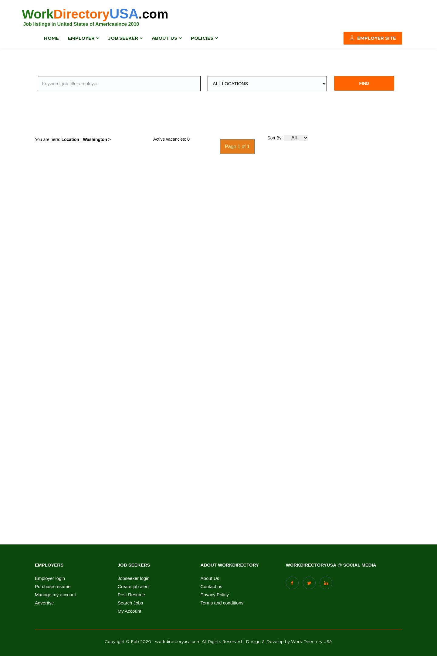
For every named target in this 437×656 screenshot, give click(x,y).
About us (164, 38)
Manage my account (55, 595)
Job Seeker (123, 38)
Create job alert (133, 586)
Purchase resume (53, 586)
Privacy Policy (215, 595)
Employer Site (373, 38)
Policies (202, 38)
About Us (210, 578)
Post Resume (131, 595)
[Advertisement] (171, 115)
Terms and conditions (222, 603)
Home (51, 38)
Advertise (44, 603)
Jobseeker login (134, 578)
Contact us (211, 586)
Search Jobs (130, 603)
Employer (81, 38)
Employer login (50, 578)
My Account (129, 611)
